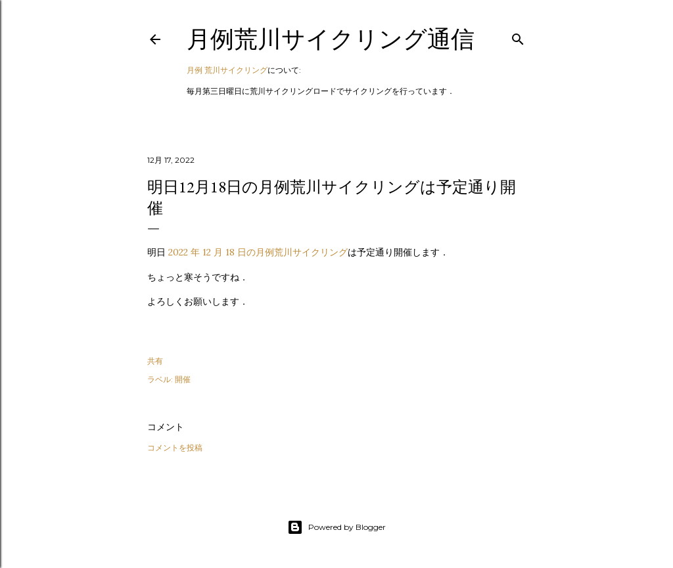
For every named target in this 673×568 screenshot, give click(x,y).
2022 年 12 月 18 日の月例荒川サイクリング (258, 252)
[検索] (518, 36)
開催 (183, 379)
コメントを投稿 (174, 447)
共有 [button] (155, 361)
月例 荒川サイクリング (227, 70)
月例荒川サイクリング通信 (331, 39)
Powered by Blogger (336, 527)
